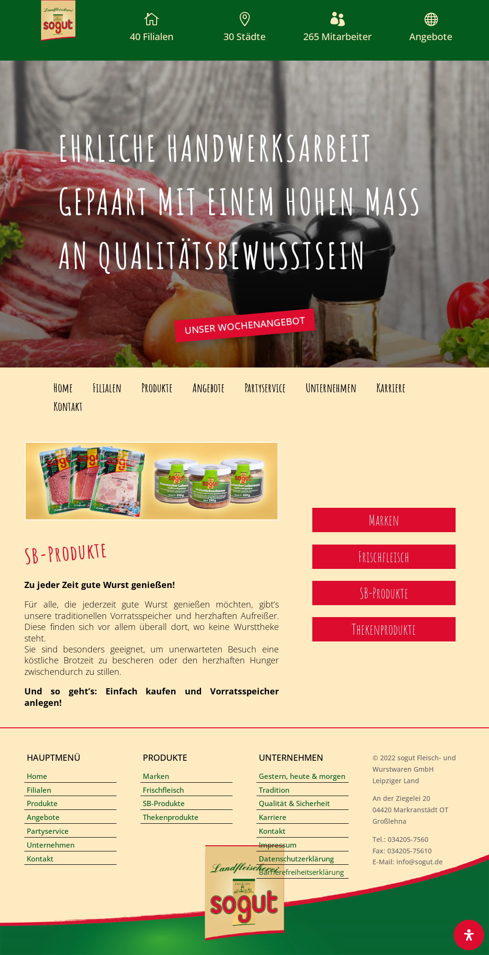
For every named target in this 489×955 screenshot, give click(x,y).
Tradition (274, 790)
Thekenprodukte (171, 817)
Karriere (390, 387)
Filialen (107, 387)
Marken (156, 776)
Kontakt (68, 406)
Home (63, 387)
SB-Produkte (164, 803)
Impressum (278, 845)
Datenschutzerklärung (296, 858)
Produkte (156, 387)
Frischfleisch (163, 790)
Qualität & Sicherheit (294, 803)
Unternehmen (331, 387)
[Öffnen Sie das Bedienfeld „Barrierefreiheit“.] (469, 935)
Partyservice (265, 387)
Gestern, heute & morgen (302, 776)
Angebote (430, 36)
